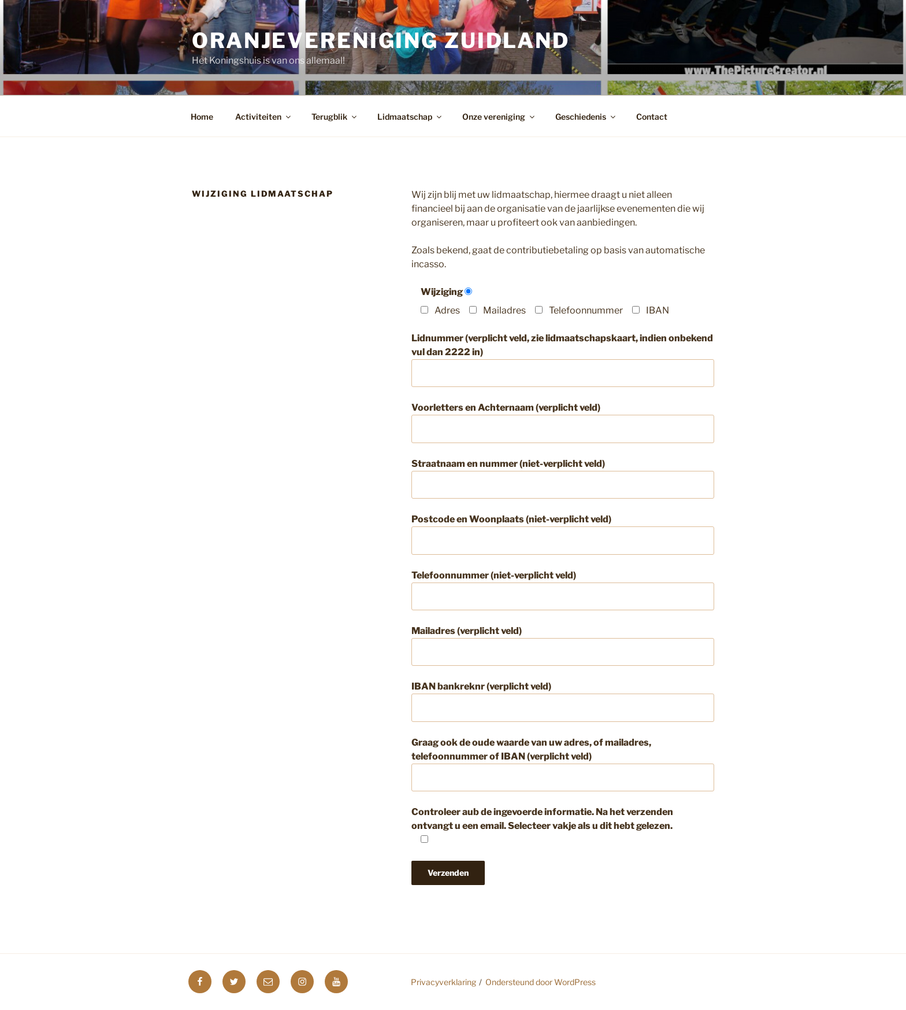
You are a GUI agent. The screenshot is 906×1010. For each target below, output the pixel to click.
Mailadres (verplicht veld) (562, 645)
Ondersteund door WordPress (540, 982)
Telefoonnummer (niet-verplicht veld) (562, 590)
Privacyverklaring (443, 982)
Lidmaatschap (410, 116)
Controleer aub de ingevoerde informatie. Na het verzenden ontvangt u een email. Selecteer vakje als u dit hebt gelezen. (542, 825)
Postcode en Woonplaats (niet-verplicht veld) (562, 534)
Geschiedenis (586, 116)
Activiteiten (263, 116)
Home (202, 116)
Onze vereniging (499, 116)
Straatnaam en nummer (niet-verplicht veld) (562, 478)
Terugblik (334, 116)
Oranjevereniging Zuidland (381, 40)
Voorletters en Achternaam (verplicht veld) (562, 422)
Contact (651, 116)
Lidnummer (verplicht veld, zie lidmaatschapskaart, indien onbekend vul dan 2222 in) (562, 360)
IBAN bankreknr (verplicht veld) (562, 701)
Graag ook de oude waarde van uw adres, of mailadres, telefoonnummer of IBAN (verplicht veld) (562, 764)
